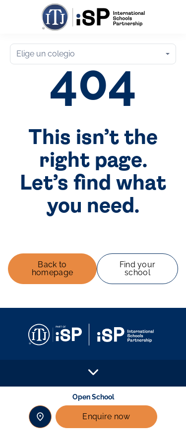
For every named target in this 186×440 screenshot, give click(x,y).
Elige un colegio (45, 53)
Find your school (138, 268)
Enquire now (106, 416)
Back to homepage (52, 268)
